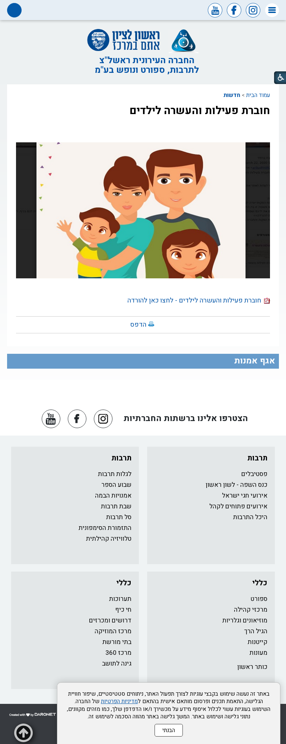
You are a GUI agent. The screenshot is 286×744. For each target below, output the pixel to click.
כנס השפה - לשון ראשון (236, 484)
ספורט (259, 599)
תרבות (257, 458)
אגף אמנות (254, 361)
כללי (259, 583)
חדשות (231, 95)
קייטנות (257, 642)
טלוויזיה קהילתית (108, 538)
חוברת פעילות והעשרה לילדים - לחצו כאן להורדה (198, 300)
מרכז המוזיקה (113, 631)
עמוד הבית (258, 95)
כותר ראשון (252, 667)
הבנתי (168, 730)
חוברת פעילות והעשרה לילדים (200, 111)
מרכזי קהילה (250, 609)
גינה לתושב (116, 663)
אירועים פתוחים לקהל (238, 506)
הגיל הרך (255, 631)
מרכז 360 (118, 652)
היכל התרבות (250, 517)
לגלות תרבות (114, 474)
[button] (272, 10)
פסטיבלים (254, 474)
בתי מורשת (116, 642)
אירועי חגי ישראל (244, 495)
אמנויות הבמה (113, 495)
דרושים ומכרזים (110, 620)
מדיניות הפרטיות (119, 701)
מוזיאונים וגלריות (244, 620)
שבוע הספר (116, 484)
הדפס (138, 325)
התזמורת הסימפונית (105, 528)
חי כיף (123, 609)
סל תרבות (118, 517)
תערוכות (120, 599)
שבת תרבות (116, 506)
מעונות (258, 652)
